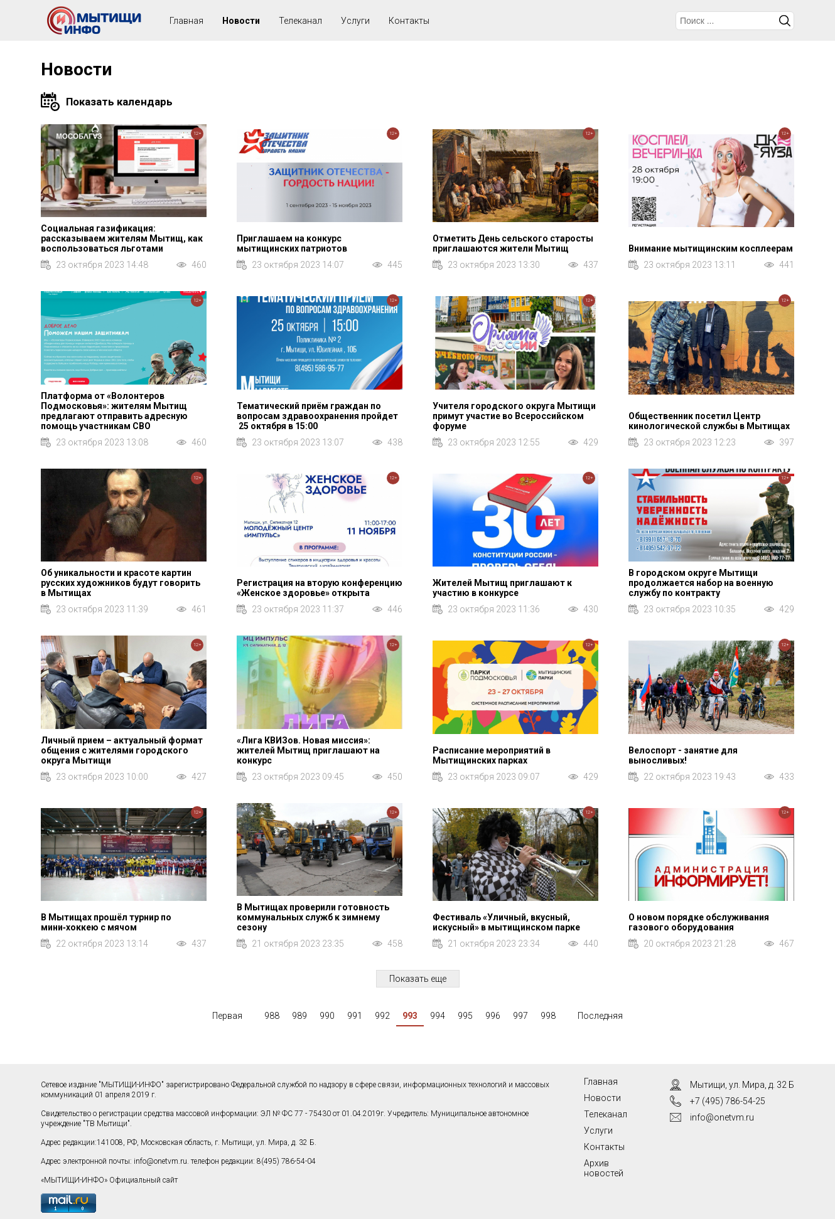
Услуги (355, 21)
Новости (241, 21)
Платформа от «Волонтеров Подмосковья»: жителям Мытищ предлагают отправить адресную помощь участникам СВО (114, 411)
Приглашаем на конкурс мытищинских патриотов (292, 243)
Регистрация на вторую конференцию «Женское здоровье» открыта (319, 588)
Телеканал (300, 21)
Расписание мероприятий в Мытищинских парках (492, 755)
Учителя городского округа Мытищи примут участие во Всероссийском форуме (514, 416)
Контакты (409, 21)
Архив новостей (603, 1168)
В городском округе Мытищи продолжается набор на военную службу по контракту (700, 583)
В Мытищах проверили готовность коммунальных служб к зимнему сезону (313, 917)
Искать (784, 20)
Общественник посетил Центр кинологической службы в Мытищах (709, 421)
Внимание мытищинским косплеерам (710, 248)
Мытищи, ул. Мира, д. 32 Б (742, 1085)
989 (299, 1016)
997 (520, 1016)
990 (327, 1016)
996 (492, 1016)
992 (382, 1016)
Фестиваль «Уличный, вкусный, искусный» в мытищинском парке (506, 922)
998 (548, 1016)
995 (465, 1016)
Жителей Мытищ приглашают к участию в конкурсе (502, 588)
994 (437, 1016)
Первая (227, 1016)
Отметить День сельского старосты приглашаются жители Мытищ (513, 243)
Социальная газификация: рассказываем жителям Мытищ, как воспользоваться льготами (122, 238)
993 (410, 1016)
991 (354, 1016)
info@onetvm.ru (160, 1161)
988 (271, 1016)
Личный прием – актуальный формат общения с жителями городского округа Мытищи (122, 750)
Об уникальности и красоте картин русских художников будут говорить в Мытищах (120, 583)
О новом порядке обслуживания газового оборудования (698, 922)
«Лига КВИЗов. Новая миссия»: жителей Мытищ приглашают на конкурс (308, 750)
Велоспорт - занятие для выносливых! (683, 755)
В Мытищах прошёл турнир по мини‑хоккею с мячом (106, 922)
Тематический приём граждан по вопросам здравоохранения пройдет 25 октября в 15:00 (317, 416)
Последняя (600, 1016)
